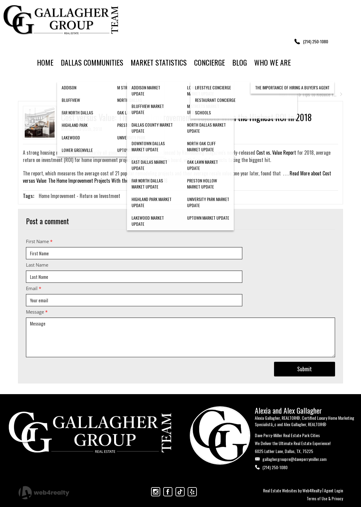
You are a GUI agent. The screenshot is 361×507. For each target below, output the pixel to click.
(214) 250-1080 (274, 467)
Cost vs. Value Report (276, 152)
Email (33, 288)
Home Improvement (57, 196)
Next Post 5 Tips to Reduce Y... (311, 94)
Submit (304, 369)
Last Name (37, 265)
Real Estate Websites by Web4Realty (292, 490)
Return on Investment (100, 196)
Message (37, 312)
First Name (39, 241)
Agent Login (333, 490)
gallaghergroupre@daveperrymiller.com (294, 459)
